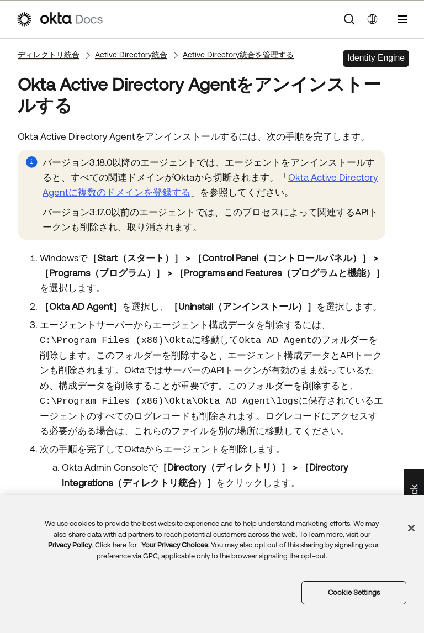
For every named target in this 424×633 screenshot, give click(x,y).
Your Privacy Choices (174, 545)
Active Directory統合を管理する (238, 54)
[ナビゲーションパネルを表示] (402, 19)
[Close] (411, 528)
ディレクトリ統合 (49, 54)
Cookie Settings (354, 592)
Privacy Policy (70, 545)
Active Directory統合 (131, 54)
